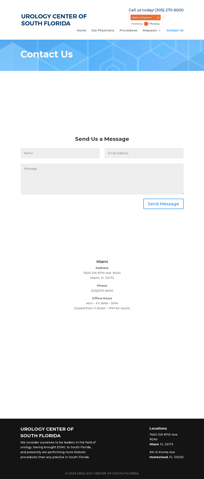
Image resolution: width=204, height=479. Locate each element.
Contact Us (175, 30)
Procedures (128, 30)
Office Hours (102, 298)
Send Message (163, 203)
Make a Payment (142, 17)
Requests (150, 30)
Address (102, 268)
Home (81, 30)
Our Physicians (102, 30)
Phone (102, 286)
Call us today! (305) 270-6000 (156, 10)
